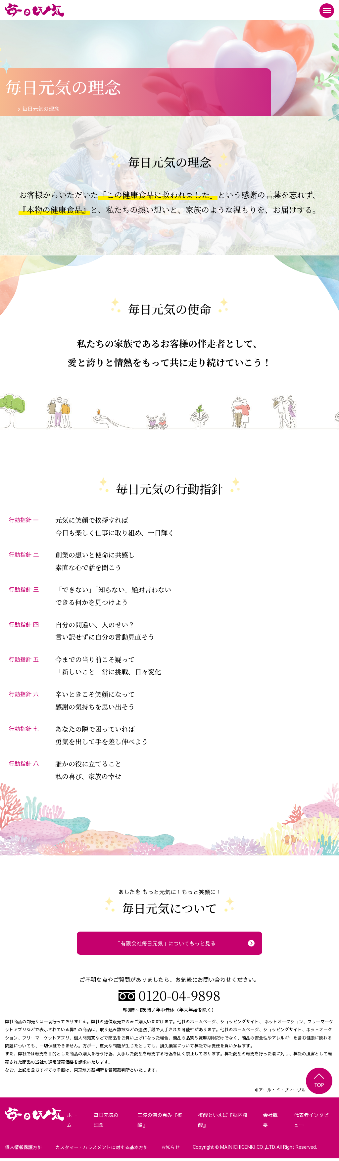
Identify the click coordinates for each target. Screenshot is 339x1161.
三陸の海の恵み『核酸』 (156, 1123)
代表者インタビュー (310, 1123)
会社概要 (270, 1123)
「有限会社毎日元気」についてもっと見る (165, 943)
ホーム (69, 1123)
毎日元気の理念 (105, 1123)
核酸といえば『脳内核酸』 (222, 1123)
